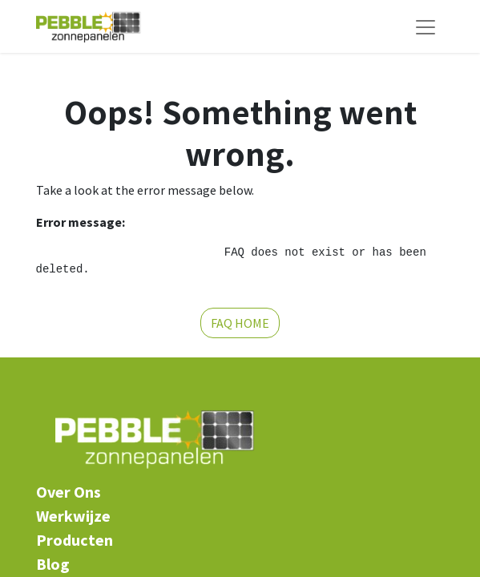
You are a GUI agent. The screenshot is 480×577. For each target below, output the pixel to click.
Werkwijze (73, 516)
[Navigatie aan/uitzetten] (425, 26)
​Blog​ (53, 564)
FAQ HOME (240, 323)
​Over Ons (68, 492)
